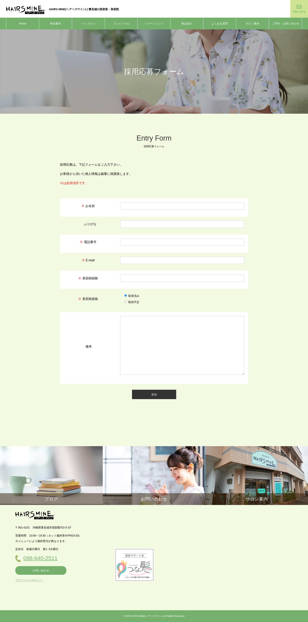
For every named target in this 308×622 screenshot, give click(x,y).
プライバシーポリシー (29, 580)
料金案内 (55, 23)
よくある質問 (219, 23)
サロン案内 (252, 23)
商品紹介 (186, 23)
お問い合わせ (41, 570)
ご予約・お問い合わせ (285, 23)
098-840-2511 (40, 558)
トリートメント (154, 23)
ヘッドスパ (88, 23)
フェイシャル (121, 23)
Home (22, 23)
